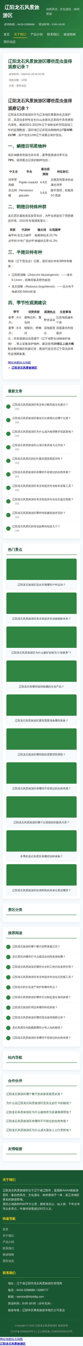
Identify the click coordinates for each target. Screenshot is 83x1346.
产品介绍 (37, 34)
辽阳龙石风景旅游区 (24, 367)
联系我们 (53, 34)
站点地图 (25, 362)
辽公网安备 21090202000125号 (55, 1331)
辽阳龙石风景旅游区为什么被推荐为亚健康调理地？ (39, 1112)
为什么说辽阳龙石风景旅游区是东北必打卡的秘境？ (39, 1103)
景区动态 (10, 42)
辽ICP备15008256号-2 (22, 1331)
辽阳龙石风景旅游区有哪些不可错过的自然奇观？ (37, 1121)
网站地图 (13, 362)
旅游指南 (70, 34)
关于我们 (20, 34)
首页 (7, 34)
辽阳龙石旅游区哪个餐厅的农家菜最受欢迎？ (34, 1094)
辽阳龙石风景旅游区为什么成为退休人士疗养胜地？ (39, 1130)
